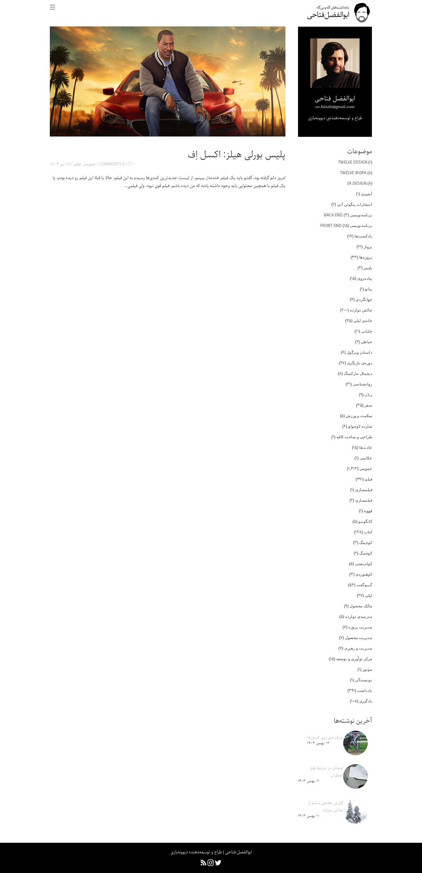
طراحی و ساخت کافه (354, 437)
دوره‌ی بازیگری (359, 363)
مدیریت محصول (358, 638)
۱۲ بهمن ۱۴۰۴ (318, 743)
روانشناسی (362, 384)
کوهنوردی (363, 574)
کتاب (368, 532)
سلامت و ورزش (359, 416)
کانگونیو (365, 521)
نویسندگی (363, 680)
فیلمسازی (363, 490)
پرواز (368, 247)
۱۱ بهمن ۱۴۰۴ (308, 781)
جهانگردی (364, 299)
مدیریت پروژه (360, 627)
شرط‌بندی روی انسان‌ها (325, 737)
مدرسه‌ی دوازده (358, 616)
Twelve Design (352, 162)
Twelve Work (353, 173)
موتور (367, 669)
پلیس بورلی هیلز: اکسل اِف (236, 155)
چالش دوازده (361, 310)
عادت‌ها (365, 447)
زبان (368, 394)
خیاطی (366, 342)
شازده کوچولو (360, 426)
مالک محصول (361, 606)
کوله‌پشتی (363, 564)
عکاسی (366, 458)
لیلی (368, 595)
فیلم (77, 164)
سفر (368, 405)
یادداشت (364, 690)
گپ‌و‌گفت (364, 585)
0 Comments (112, 164)
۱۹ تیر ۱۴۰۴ (60, 164)
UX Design (357, 183)
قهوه (368, 511)
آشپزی (366, 194)
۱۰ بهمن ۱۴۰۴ (309, 816)
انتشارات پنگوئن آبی (354, 204)
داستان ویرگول (359, 352)
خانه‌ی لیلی (362, 320)
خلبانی (366, 331)
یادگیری (365, 701)
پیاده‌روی (364, 278)
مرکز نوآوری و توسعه (354, 659)
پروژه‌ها (365, 257)
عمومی (89, 164)
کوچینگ (365, 542)
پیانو (368, 289)
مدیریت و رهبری (358, 648)
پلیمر (368, 268)
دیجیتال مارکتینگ (358, 373)
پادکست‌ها (363, 236)
